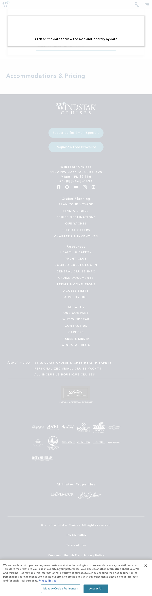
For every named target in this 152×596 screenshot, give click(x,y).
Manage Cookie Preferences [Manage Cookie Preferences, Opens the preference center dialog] (60, 588)
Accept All (95, 588)
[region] (76, 577)
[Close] (145, 565)
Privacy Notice (47, 580)
